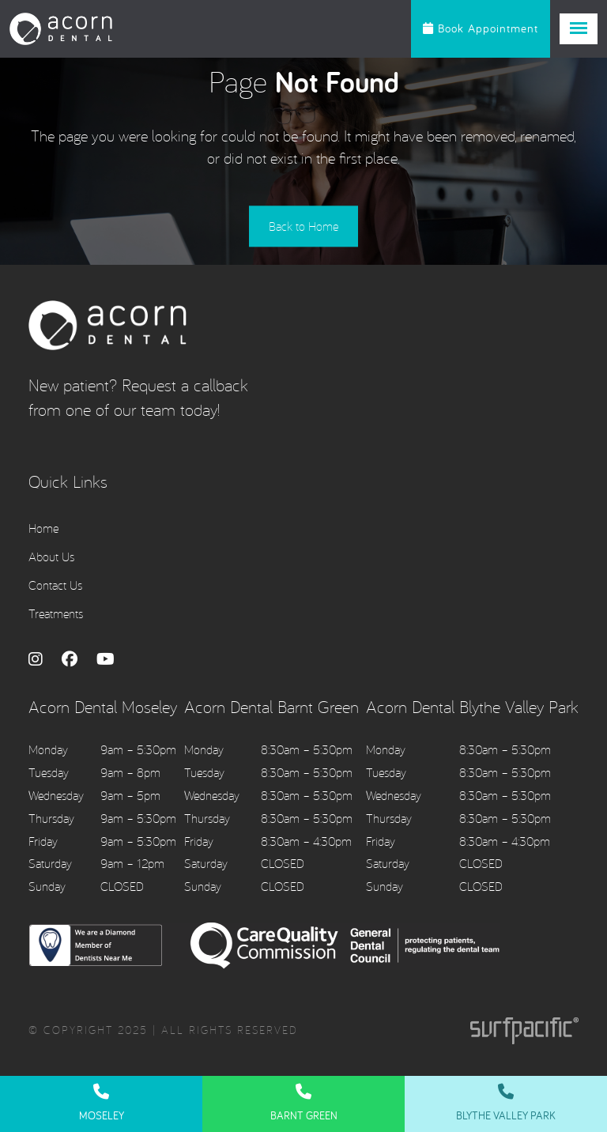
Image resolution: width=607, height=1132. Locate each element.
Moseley (101, 1103)
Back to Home (303, 228)
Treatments (55, 614)
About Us (51, 557)
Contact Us (55, 586)
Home (43, 529)
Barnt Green (303, 1103)
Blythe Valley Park (506, 1103)
